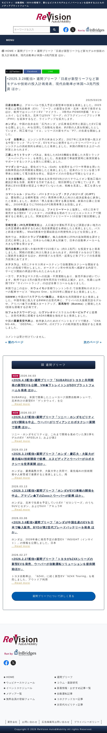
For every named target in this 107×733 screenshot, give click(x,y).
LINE (50, 71)
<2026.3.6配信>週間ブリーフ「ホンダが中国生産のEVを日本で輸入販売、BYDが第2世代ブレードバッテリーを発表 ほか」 (53, 527)
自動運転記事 (65, 693)
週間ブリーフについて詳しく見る (53, 596)
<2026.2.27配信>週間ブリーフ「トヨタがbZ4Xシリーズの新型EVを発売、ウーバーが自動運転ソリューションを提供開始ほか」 (53, 564)
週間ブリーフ (65, 677)
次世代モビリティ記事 (70, 704)
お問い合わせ (29, 722)
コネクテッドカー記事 (70, 699)
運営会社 (12, 722)
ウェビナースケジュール (20, 682)
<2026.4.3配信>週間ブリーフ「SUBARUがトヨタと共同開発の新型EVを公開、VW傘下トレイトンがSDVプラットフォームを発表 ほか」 (53, 385)
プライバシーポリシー (87, 722)
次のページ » (93, 342)
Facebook (32, 71)
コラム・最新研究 (67, 682)
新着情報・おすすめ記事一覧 (74, 688)
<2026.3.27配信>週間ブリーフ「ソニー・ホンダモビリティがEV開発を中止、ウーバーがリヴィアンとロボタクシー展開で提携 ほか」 (53, 422)
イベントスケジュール (19, 688)
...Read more (21, 404)
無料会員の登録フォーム (20, 699)
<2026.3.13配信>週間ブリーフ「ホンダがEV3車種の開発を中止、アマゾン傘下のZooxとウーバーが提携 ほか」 (53, 493)
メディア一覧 (14, 693)
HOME (10, 677)
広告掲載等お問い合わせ (56, 722)
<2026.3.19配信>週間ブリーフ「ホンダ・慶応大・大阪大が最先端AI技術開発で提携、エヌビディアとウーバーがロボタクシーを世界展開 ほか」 (53, 458)
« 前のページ (14, 342)
